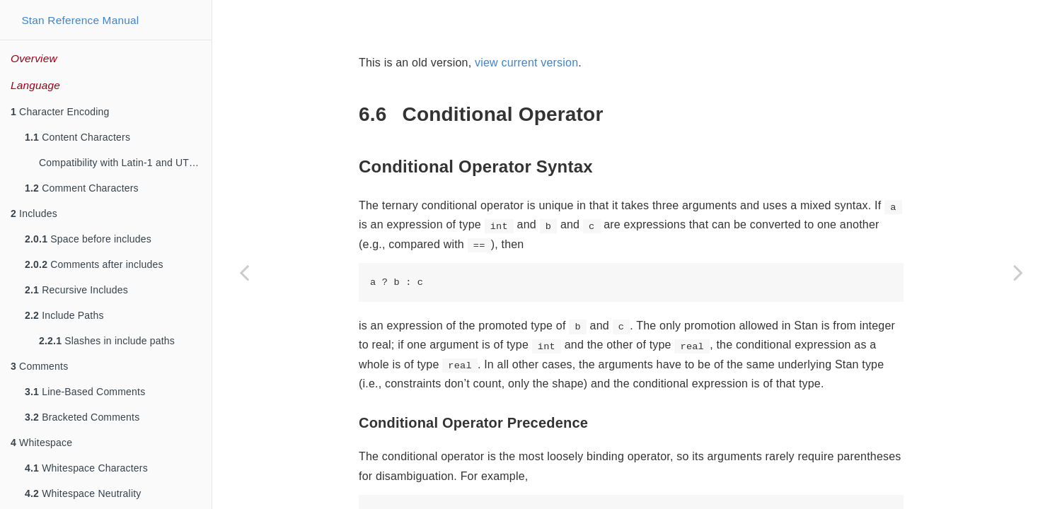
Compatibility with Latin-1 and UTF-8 (121, 162)
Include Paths (64, 315)
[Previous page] (244, 272)
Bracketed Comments (82, 417)
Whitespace (41, 442)
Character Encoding (60, 111)
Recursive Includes (76, 290)
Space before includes (88, 239)
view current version (526, 63)
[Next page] (1018, 272)
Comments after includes (94, 264)
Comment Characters (82, 188)
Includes (34, 213)
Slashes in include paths (107, 340)
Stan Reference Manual (80, 20)
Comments (39, 366)
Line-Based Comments (85, 391)
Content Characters (77, 137)
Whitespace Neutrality (83, 493)
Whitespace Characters (86, 468)
